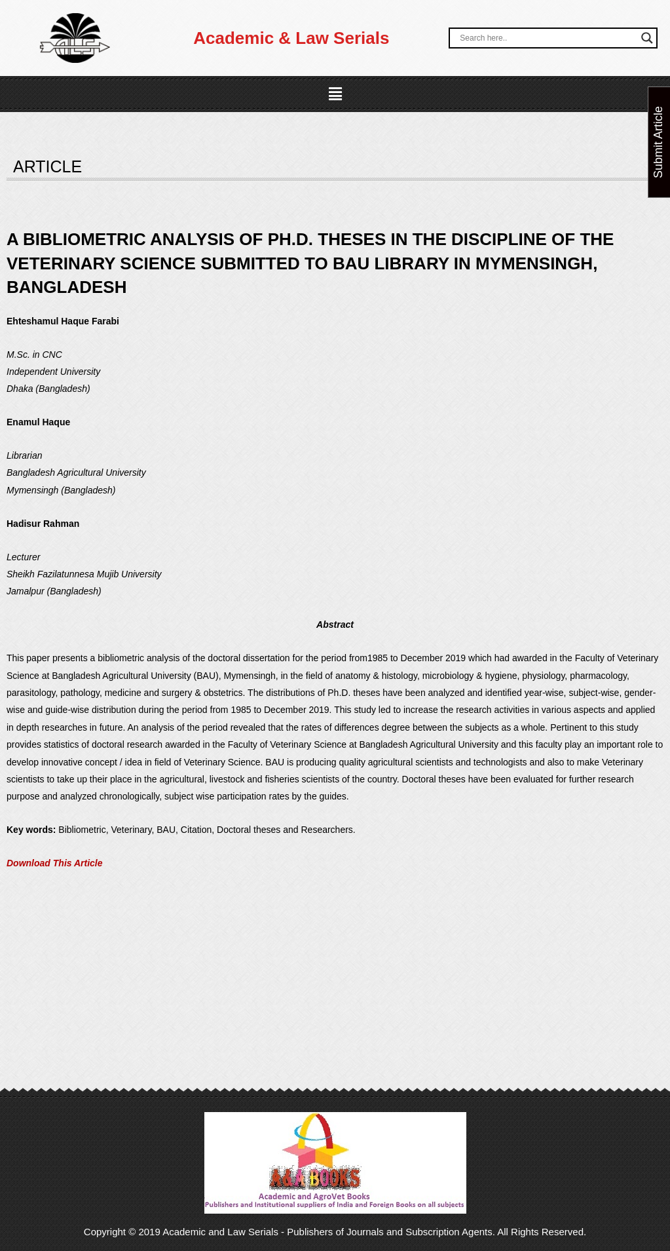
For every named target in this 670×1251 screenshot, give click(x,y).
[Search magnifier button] (647, 38)
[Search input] (547, 38)
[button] (334, 94)
